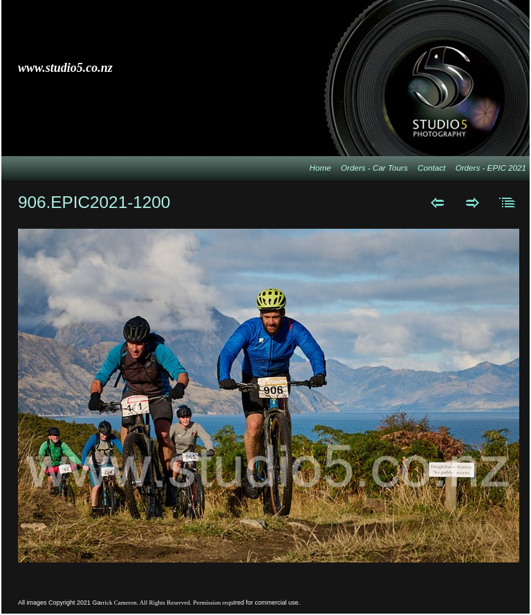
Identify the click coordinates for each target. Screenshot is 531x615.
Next (472, 202)
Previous (437, 202)
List (507, 202)
